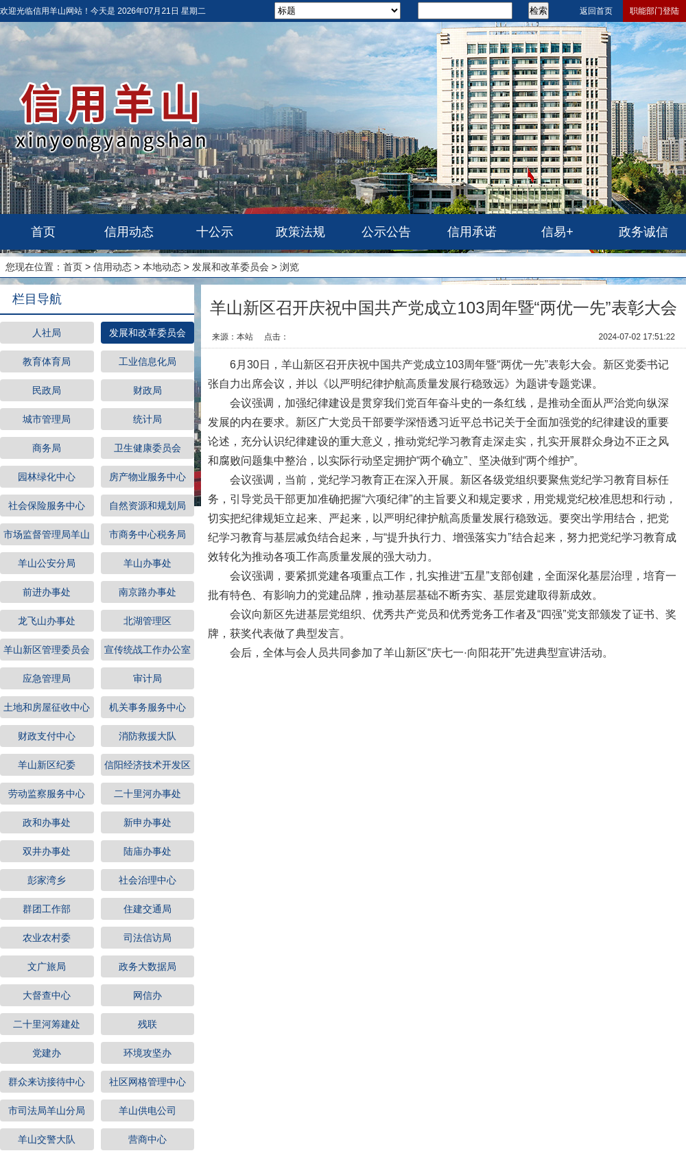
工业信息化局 (147, 361)
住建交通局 (147, 908)
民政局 (46, 390)
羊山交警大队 (46, 1139)
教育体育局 (47, 361)
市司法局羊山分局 (46, 1110)
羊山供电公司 (147, 1110)
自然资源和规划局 (147, 505)
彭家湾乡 (46, 880)
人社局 (46, 332)
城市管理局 (47, 419)
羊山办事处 (147, 563)
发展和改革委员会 (230, 266)
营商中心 (147, 1139)
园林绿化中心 (46, 476)
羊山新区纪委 (46, 764)
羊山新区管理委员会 (46, 649)
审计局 (147, 678)
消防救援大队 (147, 736)
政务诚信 (643, 232)
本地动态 (162, 266)
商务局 (46, 447)
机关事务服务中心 (147, 707)
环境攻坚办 (147, 1052)
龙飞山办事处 (46, 620)
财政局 (147, 390)
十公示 (214, 232)
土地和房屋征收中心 (46, 707)
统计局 (147, 419)
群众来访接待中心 (46, 1081)
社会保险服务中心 (46, 505)
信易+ (557, 232)
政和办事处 (47, 822)
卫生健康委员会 (147, 447)
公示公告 (386, 232)
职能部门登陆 (654, 11)
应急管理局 (47, 678)
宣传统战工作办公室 (147, 649)
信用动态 (129, 232)
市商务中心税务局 (147, 534)
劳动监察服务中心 (46, 793)
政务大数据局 (147, 966)
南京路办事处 (147, 591)
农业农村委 (47, 937)
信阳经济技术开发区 (147, 764)
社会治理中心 (147, 880)
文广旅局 (46, 966)
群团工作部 (47, 908)
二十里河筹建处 (46, 1024)
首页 (43, 232)
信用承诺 (472, 232)
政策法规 (300, 232)
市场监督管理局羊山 (46, 534)
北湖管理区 (147, 620)
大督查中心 (47, 995)
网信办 (147, 995)
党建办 (46, 1052)
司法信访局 (147, 937)
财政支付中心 (46, 736)
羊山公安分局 (46, 563)
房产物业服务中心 (147, 476)
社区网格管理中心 (147, 1081)
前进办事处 (47, 591)
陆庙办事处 (147, 851)
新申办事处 (147, 822)
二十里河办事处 (147, 793)
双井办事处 (47, 851)
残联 (147, 1024)
